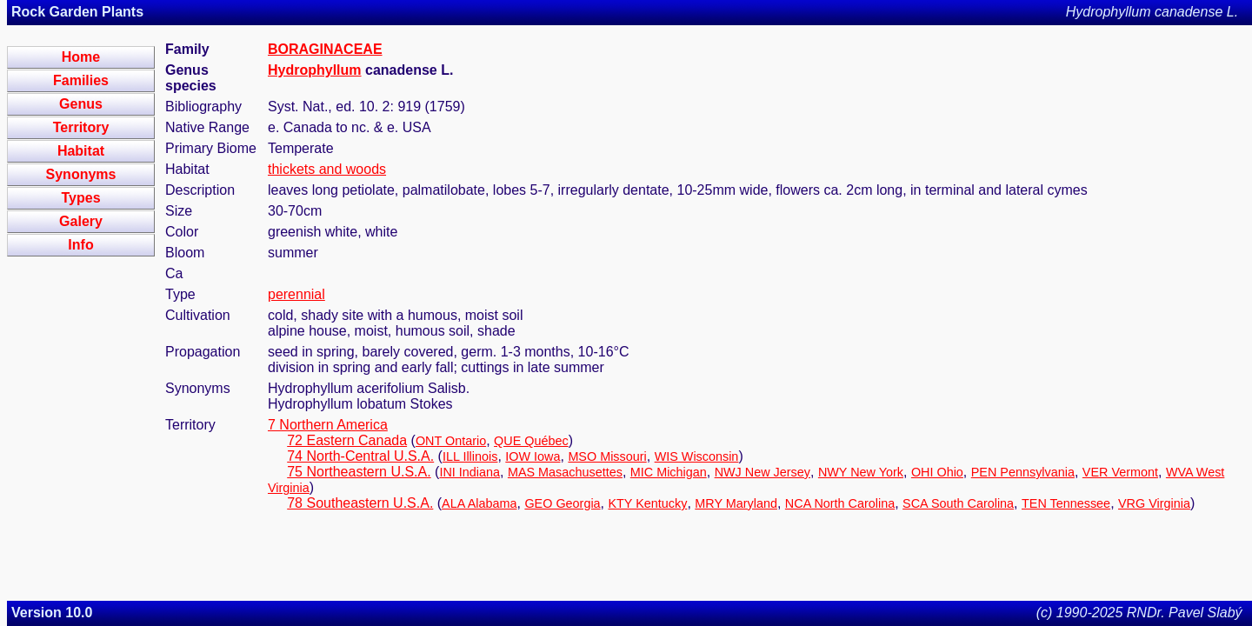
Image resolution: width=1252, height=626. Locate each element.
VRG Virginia (1154, 503)
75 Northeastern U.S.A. (358, 471)
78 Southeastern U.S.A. (360, 503)
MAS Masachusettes (565, 472)
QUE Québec (531, 441)
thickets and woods (327, 169)
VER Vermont (1120, 472)
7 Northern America (328, 424)
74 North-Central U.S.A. (360, 456)
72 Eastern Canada (347, 440)
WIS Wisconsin (697, 456)
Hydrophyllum (315, 70)
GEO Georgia (562, 503)
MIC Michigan (668, 472)
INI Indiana (469, 472)
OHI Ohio (937, 472)
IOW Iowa (532, 456)
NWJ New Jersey (762, 472)
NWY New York (860, 472)
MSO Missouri (607, 456)
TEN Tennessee (1066, 503)
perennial (296, 294)
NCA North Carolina (840, 503)
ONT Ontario (451, 441)
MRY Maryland (736, 503)
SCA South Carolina (958, 503)
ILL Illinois (470, 456)
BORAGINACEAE (325, 49)
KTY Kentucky (647, 503)
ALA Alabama (479, 503)
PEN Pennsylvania (1023, 472)
